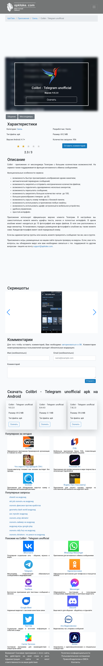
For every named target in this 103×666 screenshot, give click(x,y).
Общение (12, 117)
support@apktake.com (43, 246)
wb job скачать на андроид (21, 501)
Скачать (51, 99)
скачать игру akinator (18, 518)
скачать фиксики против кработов (25, 505)
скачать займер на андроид (22, 522)
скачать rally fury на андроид (22, 530)
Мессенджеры (26, 117)
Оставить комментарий (74, 146)
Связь (19, 129)
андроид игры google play (20, 526)
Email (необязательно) (64, 353)
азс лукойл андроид (18, 514)
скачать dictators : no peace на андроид (27, 535)
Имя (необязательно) (17, 353)
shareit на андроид (17, 497)
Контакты (75, 662)
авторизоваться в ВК (72, 345)
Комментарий (13, 364)
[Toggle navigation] (94, 6)
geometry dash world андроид (22, 510)
